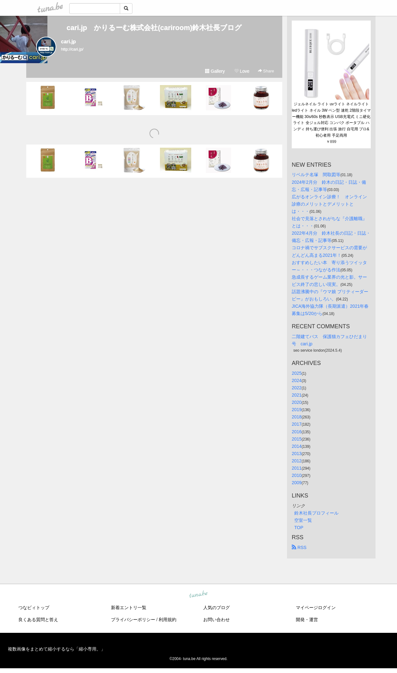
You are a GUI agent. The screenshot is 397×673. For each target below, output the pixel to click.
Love (241, 71)
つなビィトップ (33, 607)
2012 (297, 460)
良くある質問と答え (38, 619)
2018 (297, 416)
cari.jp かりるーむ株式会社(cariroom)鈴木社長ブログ (154, 28)
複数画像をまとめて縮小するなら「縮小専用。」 (56, 648)
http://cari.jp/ (72, 49)
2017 (297, 424)
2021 (297, 395)
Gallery (215, 71)
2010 (297, 475)
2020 (297, 402)
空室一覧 (303, 520)
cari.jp (68, 41)
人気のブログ (216, 607)
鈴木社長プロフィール (316, 513)
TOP (298, 527)
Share (266, 71)
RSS (299, 547)
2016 (297, 431)
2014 (297, 446)
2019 (297, 409)
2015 (297, 438)
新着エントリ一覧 (128, 607)
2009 (297, 482)
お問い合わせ (216, 619)
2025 (297, 373)
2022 (297, 387)
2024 (297, 380)
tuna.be (198, 594)
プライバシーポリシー (133, 619)
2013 (297, 453)
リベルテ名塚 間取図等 (316, 174)
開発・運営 (307, 619)
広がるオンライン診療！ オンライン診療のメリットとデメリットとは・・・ (329, 204)
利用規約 (167, 619)
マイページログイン (316, 607)
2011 (297, 468)
